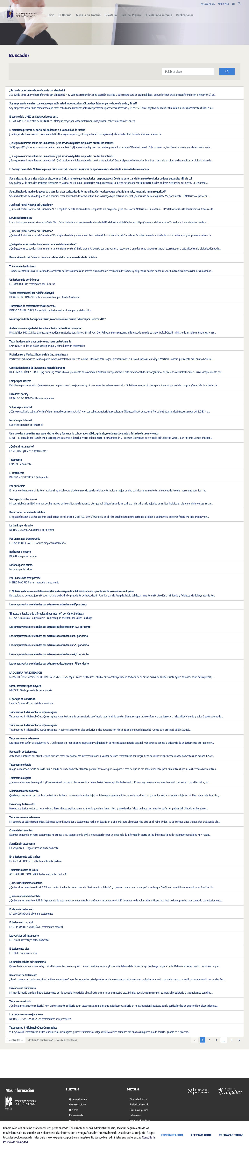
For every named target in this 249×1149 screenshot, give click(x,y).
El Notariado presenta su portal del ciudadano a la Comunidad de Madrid (47, 129)
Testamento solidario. (20, 1001)
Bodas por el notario (20, 551)
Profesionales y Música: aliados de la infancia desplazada (38, 354)
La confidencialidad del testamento (27, 961)
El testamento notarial (21, 922)
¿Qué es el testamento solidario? (26, 883)
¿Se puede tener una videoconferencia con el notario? (37, 90)
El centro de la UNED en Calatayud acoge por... (33, 116)
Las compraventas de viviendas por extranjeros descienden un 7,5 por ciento (49, 663)
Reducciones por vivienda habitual (27, 512)
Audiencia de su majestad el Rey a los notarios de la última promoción (45, 328)
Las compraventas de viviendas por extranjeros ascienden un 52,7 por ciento (49, 645)
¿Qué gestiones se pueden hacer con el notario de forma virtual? (42, 244)
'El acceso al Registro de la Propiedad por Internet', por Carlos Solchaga (46, 613)
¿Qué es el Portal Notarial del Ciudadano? (31, 204)
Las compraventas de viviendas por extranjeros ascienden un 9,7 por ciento (48, 636)
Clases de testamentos (20, 830)
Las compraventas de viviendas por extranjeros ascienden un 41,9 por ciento (49, 654)
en (233, 4)
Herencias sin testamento (22, 988)
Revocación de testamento (23, 751)
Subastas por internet (20, 407)
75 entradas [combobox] (16, 1040)
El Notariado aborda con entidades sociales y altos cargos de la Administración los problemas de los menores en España (71, 591)
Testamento (15, 459)
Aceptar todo (201, 1135)
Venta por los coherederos (23, 499)
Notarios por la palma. (21, 565)
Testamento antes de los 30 (23, 869)
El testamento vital (19, 948)
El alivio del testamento (21, 909)
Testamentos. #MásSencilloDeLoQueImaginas (33, 712)
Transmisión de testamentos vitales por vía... (32, 305)
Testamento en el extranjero (24, 738)
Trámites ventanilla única (22, 266)
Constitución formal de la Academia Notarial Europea (37, 367)
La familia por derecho (21, 525)
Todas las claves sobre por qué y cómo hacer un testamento (40, 341)
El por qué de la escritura (22, 699)
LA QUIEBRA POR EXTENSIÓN (25, 672)
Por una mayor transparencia (24, 538)
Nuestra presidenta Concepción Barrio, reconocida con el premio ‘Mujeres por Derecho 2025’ (57, 319)
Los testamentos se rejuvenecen (26, 1014)
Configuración (172, 1135)
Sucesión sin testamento (22, 843)
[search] (227, 71)
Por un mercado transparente (24, 578)
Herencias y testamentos (22, 804)
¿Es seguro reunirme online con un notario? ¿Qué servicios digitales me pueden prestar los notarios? (61, 143)
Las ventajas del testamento (24, 935)
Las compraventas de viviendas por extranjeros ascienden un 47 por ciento (48, 604)
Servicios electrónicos (20, 217)
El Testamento (16, 473)
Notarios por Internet (20, 420)
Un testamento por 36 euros (24, 279)
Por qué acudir (17, 486)
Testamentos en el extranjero (24, 817)
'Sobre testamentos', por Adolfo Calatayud (31, 292)
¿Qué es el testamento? (21, 446)
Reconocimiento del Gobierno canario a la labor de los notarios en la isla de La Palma (53, 257)
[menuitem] (51, 15)
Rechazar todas (231, 1135)
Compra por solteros (20, 381)
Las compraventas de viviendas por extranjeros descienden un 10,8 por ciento (49, 626)
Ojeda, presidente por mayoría (25, 685)
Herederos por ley (18, 394)
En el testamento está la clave (24, 856)
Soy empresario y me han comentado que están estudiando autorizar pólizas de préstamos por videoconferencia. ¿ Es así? (73, 103)
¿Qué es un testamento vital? (24, 896)
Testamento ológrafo (20, 764)
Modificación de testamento (24, 791)
